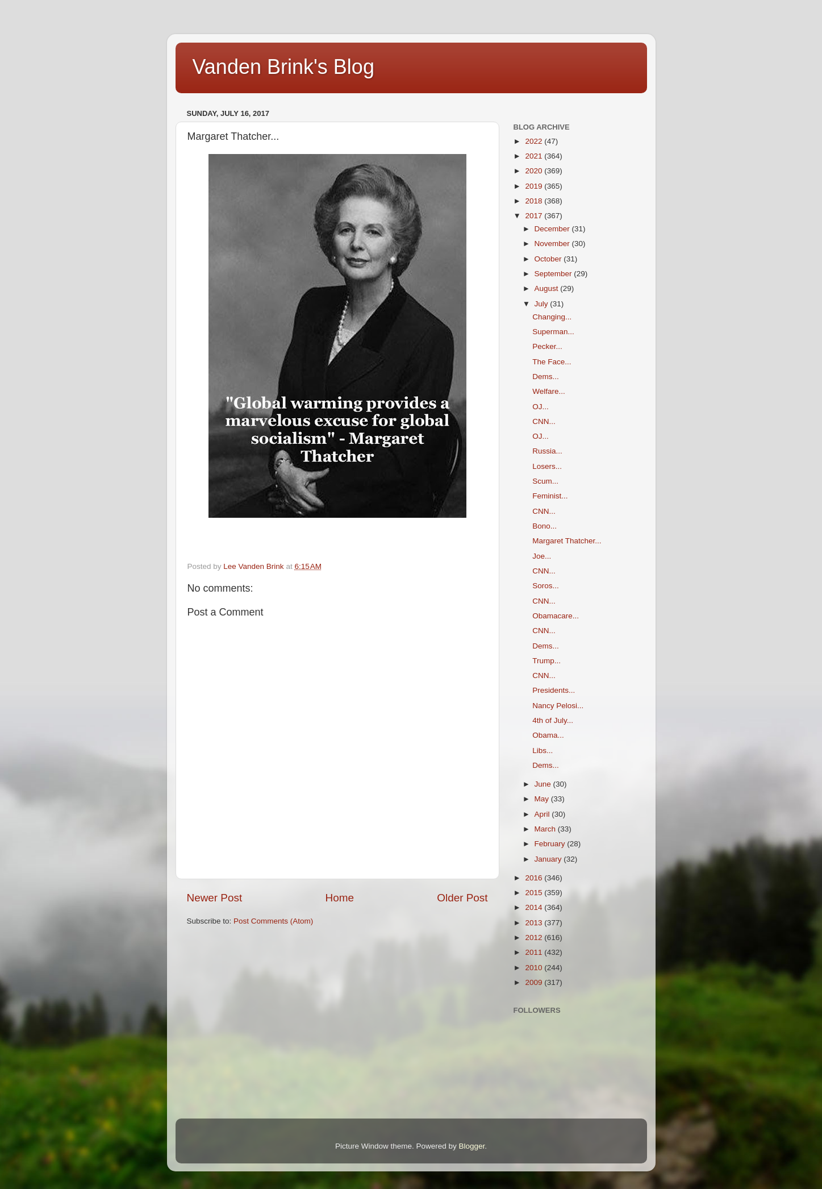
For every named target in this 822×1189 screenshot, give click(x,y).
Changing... (551, 317)
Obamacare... (555, 616)
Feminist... (550, 496)
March (546, 829)
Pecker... (547, 346)
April (543, 814)
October (549, 259)
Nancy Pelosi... (557, 705)
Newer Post (215, 898)
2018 (534, 201)
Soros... (545, 585)
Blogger (472, 1146)
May (543, 799)
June (544, 784)
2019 (534, 186)
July (542, 304)
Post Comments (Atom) (273, 921)
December (553, 229)
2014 (534, 907)
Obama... (548, 735)
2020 (534, 171)
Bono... (544, 526)
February (551, 843)
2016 (534, 878)
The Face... (551, 361)
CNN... (544, 421)
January (549, 859)
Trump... (546, 660)
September (554, 273)
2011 (534, 952)
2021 (534, 156)
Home (340, 898)
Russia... (547, 451)
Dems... (545, 376)
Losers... (547, 466)
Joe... (541, 556)
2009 (534, 982)
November (553, 243)
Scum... (545, 481)
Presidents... (553, 690)
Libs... (542, 750)
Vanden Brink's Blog (283, 66)
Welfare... (548, 391)
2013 (534, 922)
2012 (534, 937)
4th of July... (552, 720)
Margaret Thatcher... (566, 541)
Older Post (462, 898)
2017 (534, 215)
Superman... (553, 331)
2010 (534, 967)
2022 (534, 141)
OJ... (540, 406)
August (548, 288)
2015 (534, 892)
